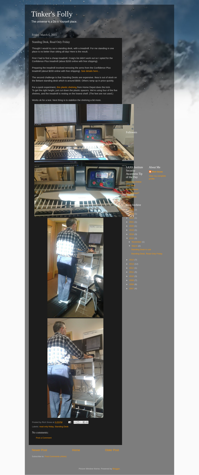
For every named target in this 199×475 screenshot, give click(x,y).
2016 (131, 234)
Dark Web (130, 185)
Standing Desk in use (141, 249)
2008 (131, 284)
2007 (131, 288)
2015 (131, 238)
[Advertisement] (138, 78)
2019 (131, 230)
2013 (131, 264)
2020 (131, 226)
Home (76, 450)
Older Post (112, 450)
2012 (131, 268)
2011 (131, 272)
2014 (131, 260)
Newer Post (39, 450)
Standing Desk (61, 426)
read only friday (46, 426)
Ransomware (132, 189)
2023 (131, 214)
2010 (131, 276)
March (135, 246)
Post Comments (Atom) (56, 456)
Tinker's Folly (52, 14)
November (137, 242)
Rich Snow (157, 172)
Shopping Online (133, 182)
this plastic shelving (67, 87)
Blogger (116, 469)
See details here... (90, 71)
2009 (131, 280)
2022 (131, 218)
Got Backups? (132, 193)
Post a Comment (44, 438)
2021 (131, 222)
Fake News (131, 197)
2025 (131, 210)
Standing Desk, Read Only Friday (146, 254)
